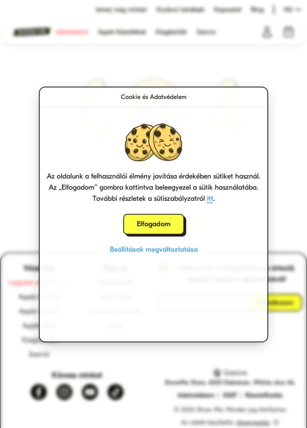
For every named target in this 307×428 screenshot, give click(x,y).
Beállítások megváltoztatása (154, 249)
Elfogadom (154, 223)
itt (210, 198)
